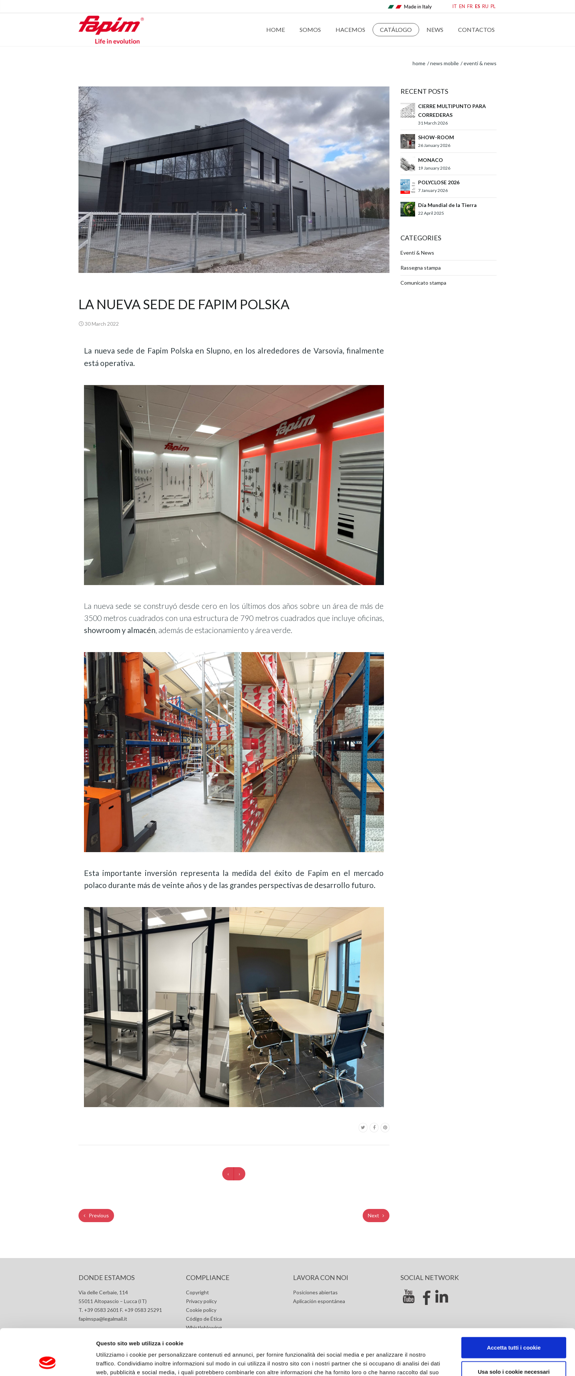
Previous (96, 1215)
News (434, 29)
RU (485, 6)
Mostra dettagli (389, 1361)
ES (477, 6)
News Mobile (444, 63)
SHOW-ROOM (436, 137)
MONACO (430, 160)
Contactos (476, 29)
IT (455, 6)
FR (470, 6)
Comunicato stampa (423, 283)
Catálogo (396, 29)
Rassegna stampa (420, 268)
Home (275, 29)
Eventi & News (480, 63)
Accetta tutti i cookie (514, 1304)
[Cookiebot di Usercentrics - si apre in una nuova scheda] (47, 1361)
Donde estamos (106, 1277)
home (419, 63)
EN (462, 6)
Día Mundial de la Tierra (447, 205)
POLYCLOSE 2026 (438, 182)
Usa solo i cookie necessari (514, 1328)
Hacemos (350, 29)
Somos (310, 29)
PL (493, 6)
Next (376, 1215)
